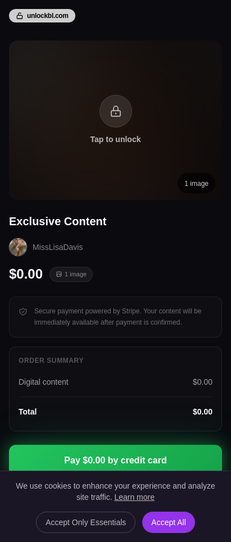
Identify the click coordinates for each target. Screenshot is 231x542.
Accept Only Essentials (86, 522)
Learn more (134, 497)
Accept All (168, 522)
